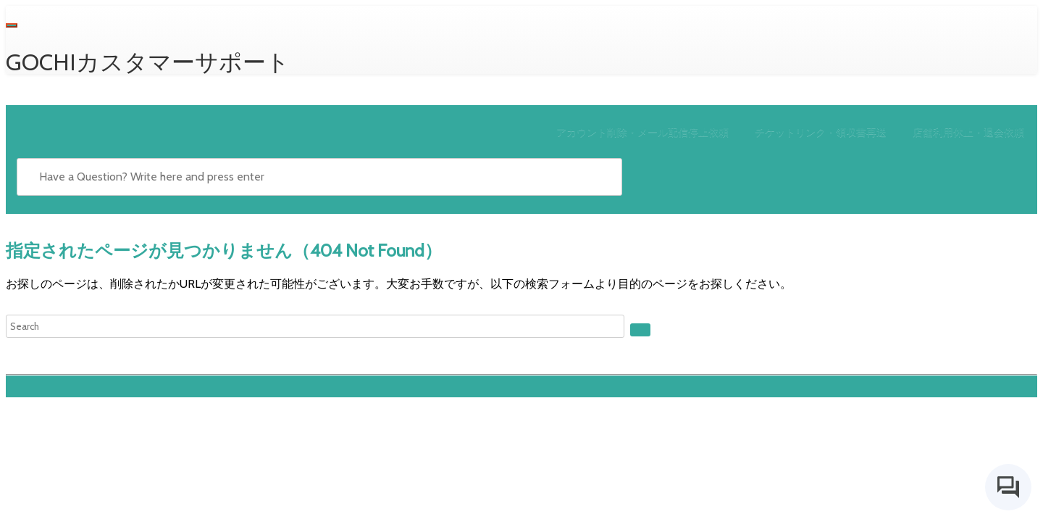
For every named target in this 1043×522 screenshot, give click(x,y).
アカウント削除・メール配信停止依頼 (642, 131)
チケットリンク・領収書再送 (821, 131)
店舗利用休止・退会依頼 (968, 131)
